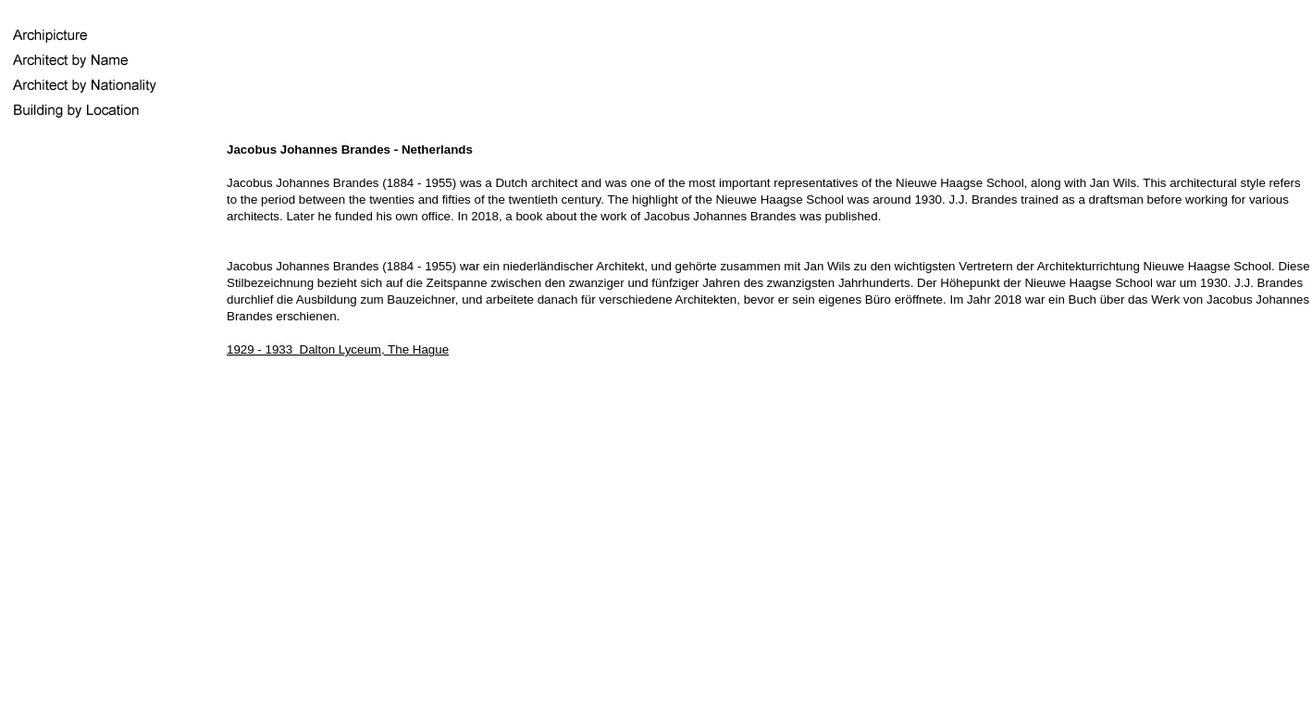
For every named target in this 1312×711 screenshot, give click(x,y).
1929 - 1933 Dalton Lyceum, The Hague (338, 349)
